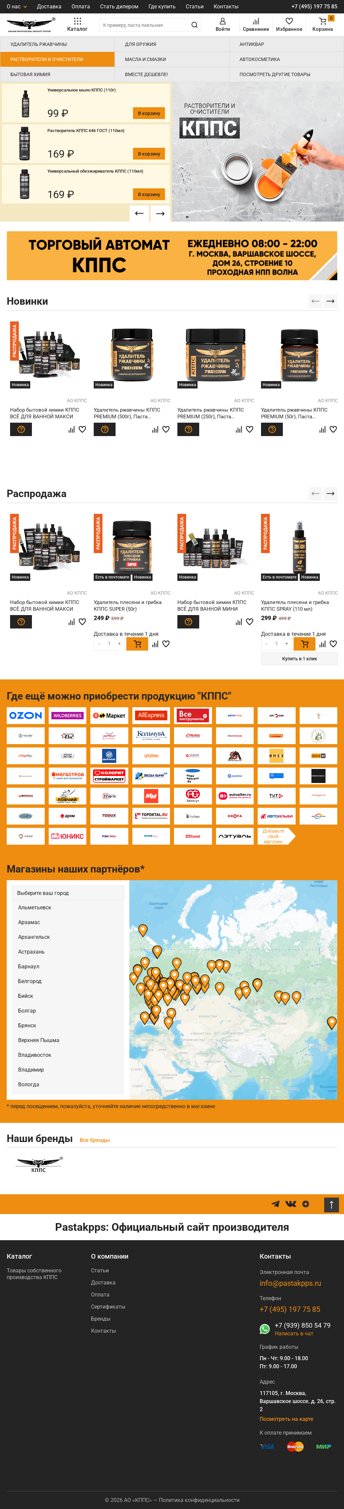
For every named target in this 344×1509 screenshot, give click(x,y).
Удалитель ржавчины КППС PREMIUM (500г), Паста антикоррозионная (127, 414)
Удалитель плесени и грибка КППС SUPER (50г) (128, 605)
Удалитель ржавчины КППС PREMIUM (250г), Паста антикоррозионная (210, 414)
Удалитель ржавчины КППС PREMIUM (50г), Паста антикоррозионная (294, 414)
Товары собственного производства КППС (34, 1273)
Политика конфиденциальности (199, 1500)
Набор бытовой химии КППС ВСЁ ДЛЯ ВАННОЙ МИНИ (212, 605)
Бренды (101, 1319)
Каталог (19, 1256)
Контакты (226, 6)
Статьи (195, 6)
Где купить (162, 6)
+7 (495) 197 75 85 (314, 6)
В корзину (149, 113)
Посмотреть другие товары (275, 74)
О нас (17, 6)
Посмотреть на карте (286, 1419)
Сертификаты (108, 1307)
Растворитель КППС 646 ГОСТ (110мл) (86, 130)
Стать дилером (119, 6)
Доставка (49, 6)
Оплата (81, 6)
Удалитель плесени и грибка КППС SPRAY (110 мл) (295, 605)
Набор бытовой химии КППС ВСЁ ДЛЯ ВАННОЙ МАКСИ (44, 413)
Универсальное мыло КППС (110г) (81, 90)
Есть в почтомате (112, 577)
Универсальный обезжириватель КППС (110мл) (95, 171)
